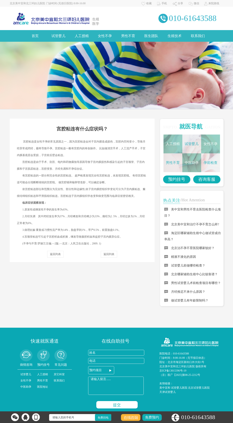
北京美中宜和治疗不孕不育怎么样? (195, 224)
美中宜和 (164, 387)
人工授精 (82, 36)
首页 (35, 36)
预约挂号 (176, 179)
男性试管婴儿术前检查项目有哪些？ (196, 283)
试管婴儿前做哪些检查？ (188, 265)
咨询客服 (206, 179)
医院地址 (42, 386)
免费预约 (152, 417)
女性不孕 (105, 36)
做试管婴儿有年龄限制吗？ (189, 300)
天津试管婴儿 (167, 392)
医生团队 (151, 36)
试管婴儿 (58, 36)
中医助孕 (192, 163)
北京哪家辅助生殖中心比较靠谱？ (194, 274)
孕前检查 (210, 163)
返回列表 (55, 254)
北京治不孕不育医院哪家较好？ (193, 248)
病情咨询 (26, 364)
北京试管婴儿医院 (199, 387)
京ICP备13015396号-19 (172, 370)
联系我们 (198, 36)
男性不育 (128, 36)
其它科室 (59, 374)
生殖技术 (175, 36)
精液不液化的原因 (183, 256)
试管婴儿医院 (179, 387)
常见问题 (61, 364)
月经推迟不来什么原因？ (188, 291)
